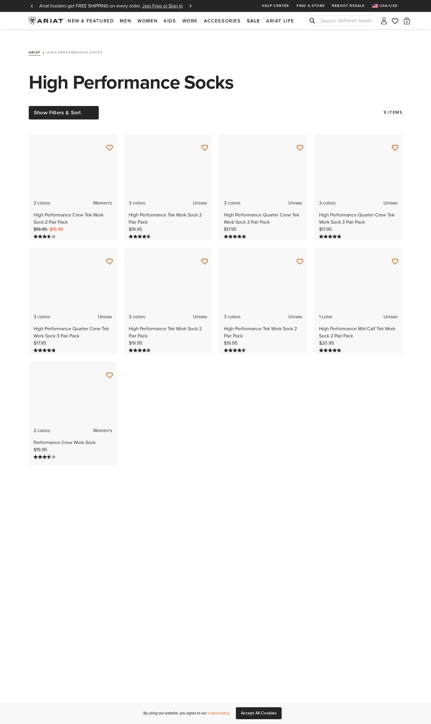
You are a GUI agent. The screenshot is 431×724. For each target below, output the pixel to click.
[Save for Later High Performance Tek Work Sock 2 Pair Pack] (204, 139)
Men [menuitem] (125, 20)
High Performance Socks (74, 44)
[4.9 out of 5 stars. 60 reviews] (236, 227)
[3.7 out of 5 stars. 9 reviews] (45, 227)
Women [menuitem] (147, 20)
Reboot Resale (348, 5)
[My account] (384, 20)
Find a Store (311, 5)
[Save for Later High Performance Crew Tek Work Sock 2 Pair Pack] (109, 139)
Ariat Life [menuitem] (280, 20)
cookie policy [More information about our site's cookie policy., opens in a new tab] (218, 713)
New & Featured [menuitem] (91, 20)
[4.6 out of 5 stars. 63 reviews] (140, 227)
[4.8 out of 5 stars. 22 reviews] (331, 341)
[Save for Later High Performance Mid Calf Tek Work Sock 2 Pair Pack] (395, 253)
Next (190, 6)
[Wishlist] (395, 20)
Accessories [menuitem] (222, 20)
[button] (407, 21)
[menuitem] (387, 6)
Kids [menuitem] (170, 20)
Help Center (275, 5)
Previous (32, 6)
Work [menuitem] (190, 20)
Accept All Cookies (259, 713)
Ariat (34, 44)
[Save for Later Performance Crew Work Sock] (109, 366)
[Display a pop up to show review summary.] (156, 228)
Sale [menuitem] (253, 20)
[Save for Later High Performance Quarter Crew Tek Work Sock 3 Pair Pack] (300, 139)
